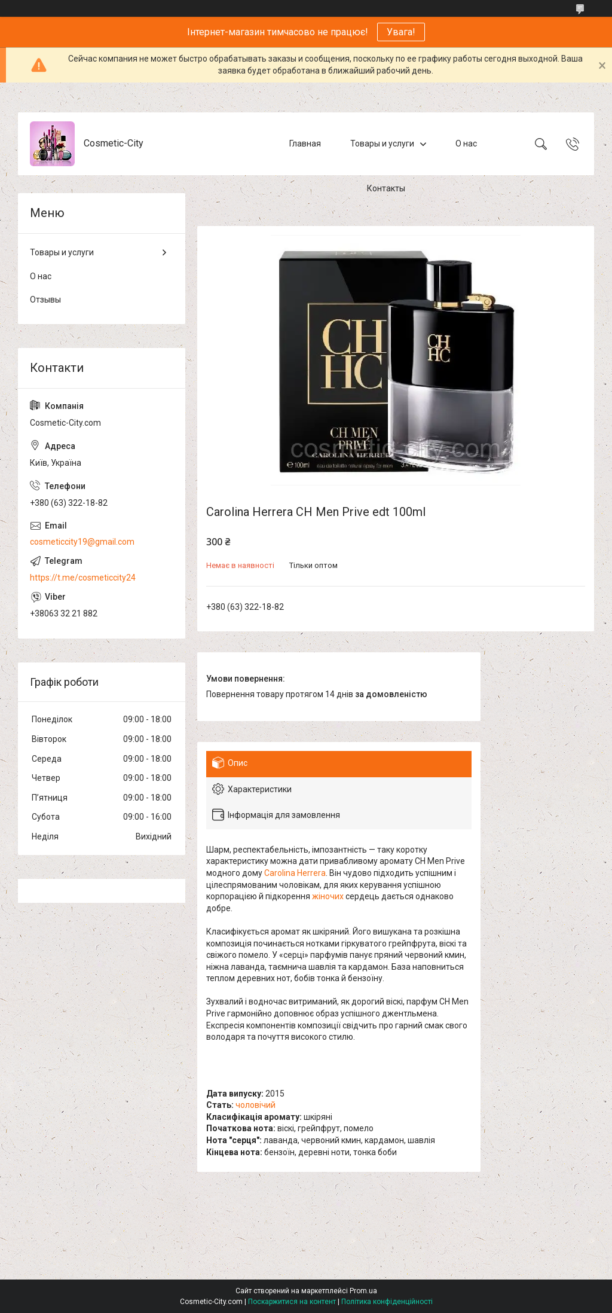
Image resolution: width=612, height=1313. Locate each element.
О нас (466, 143)
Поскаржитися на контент (292, 1301)
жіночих (328, 896)
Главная (305, 143)
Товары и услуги (382, 143)
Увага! (401, 32)
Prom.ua (363, 1291)
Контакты (386, 188)
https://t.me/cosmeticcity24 (83, 577)
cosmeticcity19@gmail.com (82, 541)
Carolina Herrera (295, 873)
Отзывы (45, 299)
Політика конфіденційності (387, 1301)
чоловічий (255, 1105)
